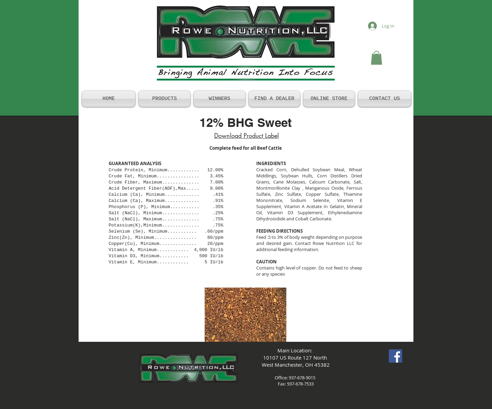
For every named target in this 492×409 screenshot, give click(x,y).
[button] (376, 58)
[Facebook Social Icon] (395, 356)
